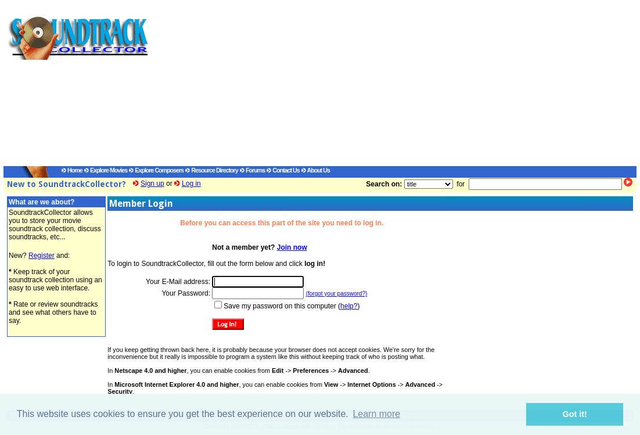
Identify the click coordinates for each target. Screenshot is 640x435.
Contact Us (283, 170)
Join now (292, 247)
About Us (315, 170)
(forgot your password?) (337, 293)
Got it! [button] (575, 414)
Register (41, 255)
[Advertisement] (381, 84)
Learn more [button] (376, 414)
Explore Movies (105, 170)
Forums (252, 170)
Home (72, 170)
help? (348, 306)
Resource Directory (211, 170)
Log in (191, 183)
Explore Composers (156, 170)
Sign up (152, 183)
